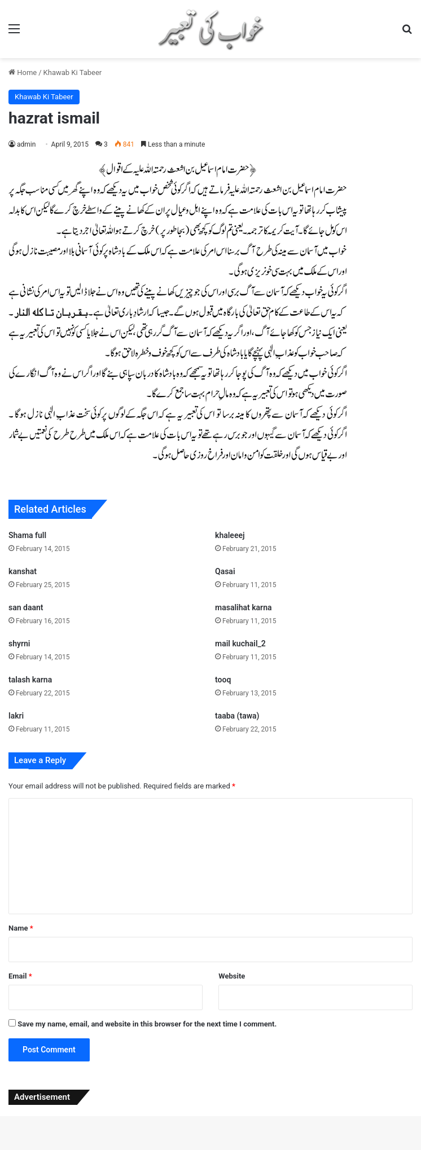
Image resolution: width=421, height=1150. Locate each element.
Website (231, 976)
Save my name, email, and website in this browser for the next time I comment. (147, 1024)
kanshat (22, 571)
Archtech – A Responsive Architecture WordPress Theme (297, 1147)
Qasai (225, 571)
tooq (223, 679)
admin (26, 144)
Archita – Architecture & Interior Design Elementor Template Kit (160, 1147)
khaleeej (230, 535)
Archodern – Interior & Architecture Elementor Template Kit (265, 1147)
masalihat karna (243, 607)
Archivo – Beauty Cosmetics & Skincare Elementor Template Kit (233, 1147)
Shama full (27, 535)
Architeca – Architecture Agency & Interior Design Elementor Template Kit (196, 1147)
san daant (25, 607)
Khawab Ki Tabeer (72, 72)
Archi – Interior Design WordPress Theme (130, 1147)
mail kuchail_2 (240, 643)
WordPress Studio (52, 1147)
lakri (16, 715)
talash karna (30, 679)
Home (22, 72)
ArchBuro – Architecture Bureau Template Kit (70, 1147)
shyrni (19, 643)
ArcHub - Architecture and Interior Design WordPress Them (329, 1147)
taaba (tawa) (237, 715)
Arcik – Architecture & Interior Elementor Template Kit (360, 1147)
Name (20, 928)
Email (20, 976)
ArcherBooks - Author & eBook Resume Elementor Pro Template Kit (101, 1147)
